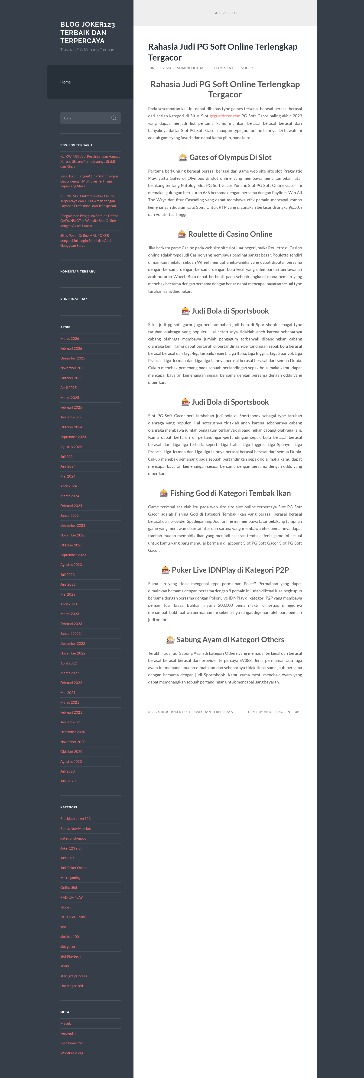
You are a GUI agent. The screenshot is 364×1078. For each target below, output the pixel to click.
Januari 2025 (70, 417)
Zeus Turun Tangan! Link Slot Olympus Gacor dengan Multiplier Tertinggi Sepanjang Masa (89, 181)
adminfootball (192, 68)
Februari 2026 (71, 348)
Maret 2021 (69, 702)
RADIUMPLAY (71, 897)
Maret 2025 (69, 397)
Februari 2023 (71, 624)
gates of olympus (73, 838)
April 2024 (68, 486)
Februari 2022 (71, 682)
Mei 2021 (67, 692)
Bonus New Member (75, 828)
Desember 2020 (72, 732)
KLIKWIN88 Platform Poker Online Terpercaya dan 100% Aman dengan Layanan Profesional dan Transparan (88, 201)
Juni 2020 (68, 781)
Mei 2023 (67, 594)
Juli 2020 (67, 771)
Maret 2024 (69, 496)
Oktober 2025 (71, 378)
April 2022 (68, 663)
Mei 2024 (67, 476)
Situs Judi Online (73, 917)
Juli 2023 (67, 574)
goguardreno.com (225, 115)
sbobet (65, 907)
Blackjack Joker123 (75, 818)
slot (63, 927)
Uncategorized (71, 986)
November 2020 (72, 742)
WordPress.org (71, 1053)
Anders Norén (277, 712)
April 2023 (68, 604)
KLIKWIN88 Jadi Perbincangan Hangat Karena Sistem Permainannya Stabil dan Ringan (90, 161)
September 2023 (73, 555)
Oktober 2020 (71, 751)
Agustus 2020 (71, 761)
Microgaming (70, 878)
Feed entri (68, 1033)
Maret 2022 (69, 673)
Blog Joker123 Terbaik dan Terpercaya (89, 32)
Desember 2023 (72, 525)
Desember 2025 (72, 358)
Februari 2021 (71, 712)
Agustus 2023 (71, 564)
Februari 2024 (71, 506)
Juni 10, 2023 (160, 68)
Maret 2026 (69, 338)
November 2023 (72, 535)
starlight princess (73, 976)
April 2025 (68, 387)
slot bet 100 (69, 936)
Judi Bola (67, 858)
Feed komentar (71, 1043)
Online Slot (68, 887)
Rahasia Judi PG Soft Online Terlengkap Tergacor (204, 51)
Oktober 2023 (71, 545)
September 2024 (73, 437)
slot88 (65, 966)
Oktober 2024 (71, 427)
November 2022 (72, 653)
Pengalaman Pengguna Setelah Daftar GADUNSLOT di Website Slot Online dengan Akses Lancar (89, 221)
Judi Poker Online (73, 868)
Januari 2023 (70, 633)
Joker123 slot (71, 848)
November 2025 (72, 368)
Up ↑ (298, 712)
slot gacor (67, 946)
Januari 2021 (70, 722)
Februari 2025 (71, 407)
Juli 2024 (67, 456)
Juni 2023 (68, 584)
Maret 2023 (69, 614)
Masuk (65, 1023)
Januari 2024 (70, 515)
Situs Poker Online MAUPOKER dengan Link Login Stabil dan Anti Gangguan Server (85, 240)
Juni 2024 (68, 466)
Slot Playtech (70, 956)
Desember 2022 (72, 643)
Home (65, 82)
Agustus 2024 (71, 447)
